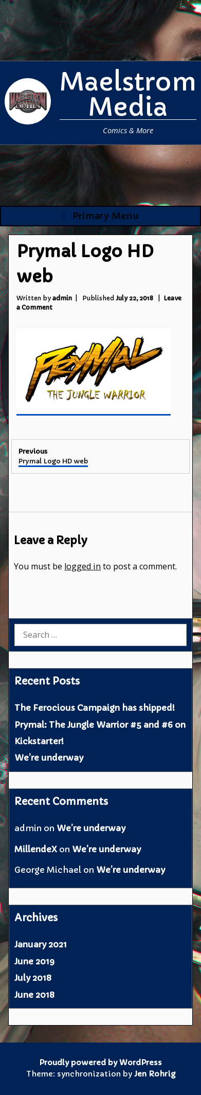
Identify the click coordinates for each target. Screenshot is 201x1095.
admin (62, 298)
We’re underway (48, 757)
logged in (82, 566)
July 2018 (32, 978)
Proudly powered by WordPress (100, 1062)
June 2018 (34, 995)
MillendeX (35, 849)
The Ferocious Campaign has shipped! (94, 708)
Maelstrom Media (128, 94)
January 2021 (40, 944)
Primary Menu (100, 216)
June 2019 (34, 961)
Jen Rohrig (154, 1074)
